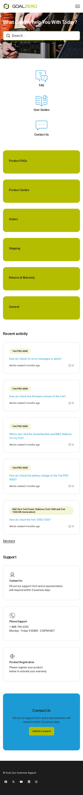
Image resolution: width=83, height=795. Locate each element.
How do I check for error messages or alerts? (35, 358)
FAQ (41, 85)
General (14, 307)
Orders (13, 219)
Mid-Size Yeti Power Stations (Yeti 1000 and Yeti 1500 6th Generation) (38, 510)
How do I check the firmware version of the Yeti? (37, 396)
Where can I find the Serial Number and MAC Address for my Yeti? (40, 436)
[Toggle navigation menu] (78, 6)
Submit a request (41, 731)
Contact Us (41, 134)
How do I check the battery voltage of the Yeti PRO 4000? (38, 477)
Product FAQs (18, 161)
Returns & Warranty (22, 277)
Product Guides (19, 190)
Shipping (14, 248)
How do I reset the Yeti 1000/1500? (30, 519)
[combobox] (41, 35)
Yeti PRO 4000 (20, 351)
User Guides (42, 110)
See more (9, 540)
